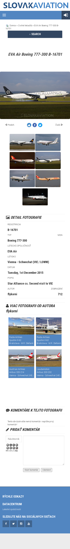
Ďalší (58, 125)
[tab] (35, 34)
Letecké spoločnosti (12, 509)
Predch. (11, 125)
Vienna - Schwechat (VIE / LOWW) (28, 262)
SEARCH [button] (35, 34)
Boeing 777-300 (17, 240)
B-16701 (13, 230)
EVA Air (12, 251)
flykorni (12, 294)
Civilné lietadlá (25, 25)
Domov (13, 25)
